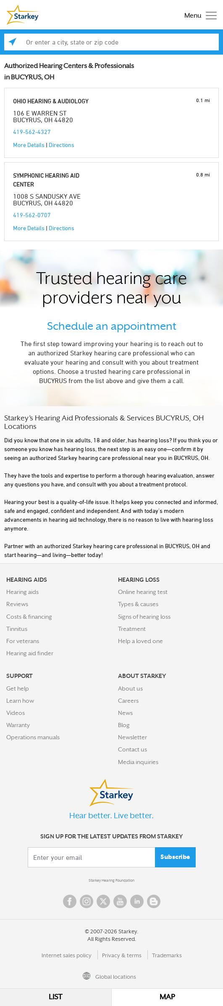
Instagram (86, 901)
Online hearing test (143, 591)
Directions (61, 144)
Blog (124, 725)
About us (130, 688)
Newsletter (132, 737)
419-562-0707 (32, 214)
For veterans (22, 641)
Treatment (132, 628)
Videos (15, 712)
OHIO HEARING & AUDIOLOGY (50, 101)
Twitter (103, 901)
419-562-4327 (32, 131)
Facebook (69, 901)
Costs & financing (29, 616)
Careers (128, 700)
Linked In (137, 901)
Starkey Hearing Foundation (111, 880)
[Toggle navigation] (198, 15)
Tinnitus (16, 628)
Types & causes (138, 604)
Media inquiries (138, 762)
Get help (17, 688)
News (125, 712)
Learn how (20, 700)
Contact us (132, 749)
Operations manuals (33, 737)
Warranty (18, 725)
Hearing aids (22, 591)
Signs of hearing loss (144, 616)
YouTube (120, 901)
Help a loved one (140, 641)
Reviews (17, 604)
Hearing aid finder (29, 653)
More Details (29, 144)
